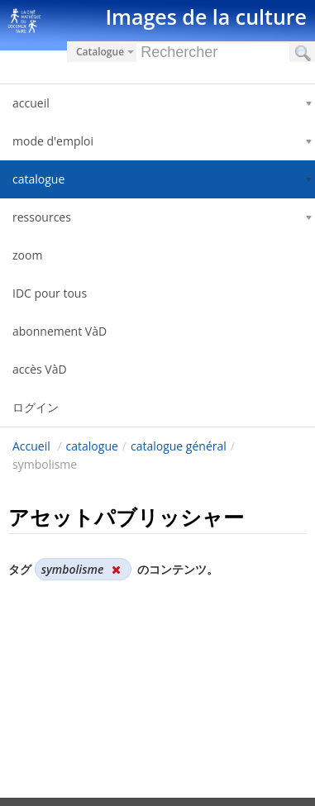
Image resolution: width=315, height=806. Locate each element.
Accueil (31, 446)
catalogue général (179, 446)
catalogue (92, 446)
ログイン (35, 407)
